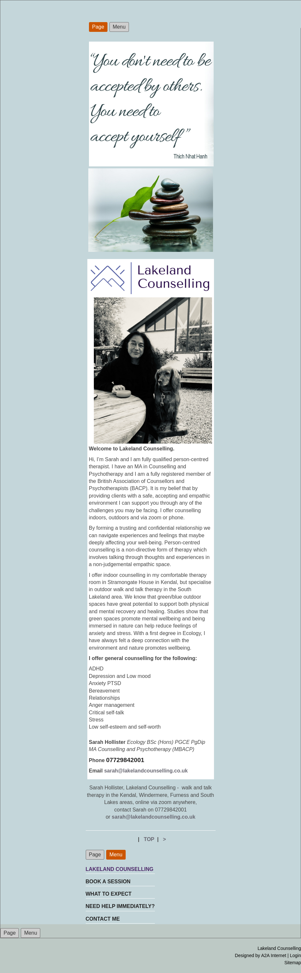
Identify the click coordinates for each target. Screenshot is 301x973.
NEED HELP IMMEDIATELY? (120, 906)
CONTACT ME (103, 919)
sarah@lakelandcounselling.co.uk (146, 770)
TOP (149, 839)
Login (295, 955)
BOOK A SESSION (108, 881)
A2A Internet (273, 955)
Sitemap (292, 962)
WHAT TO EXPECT (109, 894)
